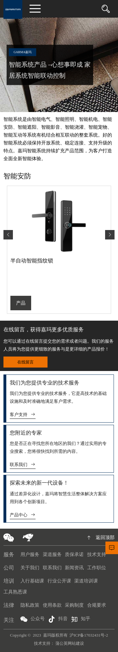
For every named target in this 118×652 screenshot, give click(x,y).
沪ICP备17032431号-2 (89, 635)
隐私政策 (29, 605)
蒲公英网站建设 (69, 643)
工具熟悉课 (15, 591)
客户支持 (23, 414)
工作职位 (96, 567)
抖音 (58, 619)
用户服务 (29, 554)
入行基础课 (32, 580)
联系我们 (23, 464)
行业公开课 (59, 580)
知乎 (80, 619)
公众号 (32, 619)
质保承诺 (74, 554)
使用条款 (52, 605)
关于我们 (29, 567)
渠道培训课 (86, 580)
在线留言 (25, 362)
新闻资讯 (74, 567)
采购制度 (74, 605)
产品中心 (23, 515)
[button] (110, 234)
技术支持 (96, 554)
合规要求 (96, 605)
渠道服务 (52, 554)
